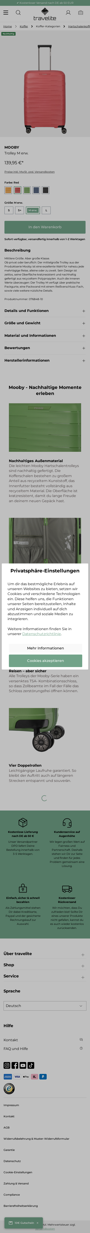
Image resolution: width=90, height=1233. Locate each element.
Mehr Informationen (45, 648)
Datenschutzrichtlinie (41, 634)
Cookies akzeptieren (45, 661)
